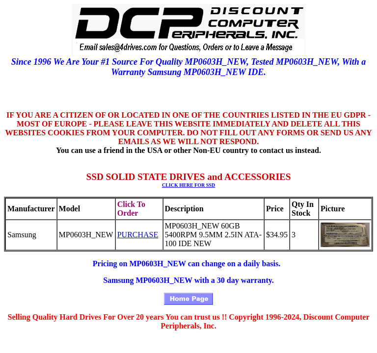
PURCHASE (138, 234)
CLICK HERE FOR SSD (188, 185)
